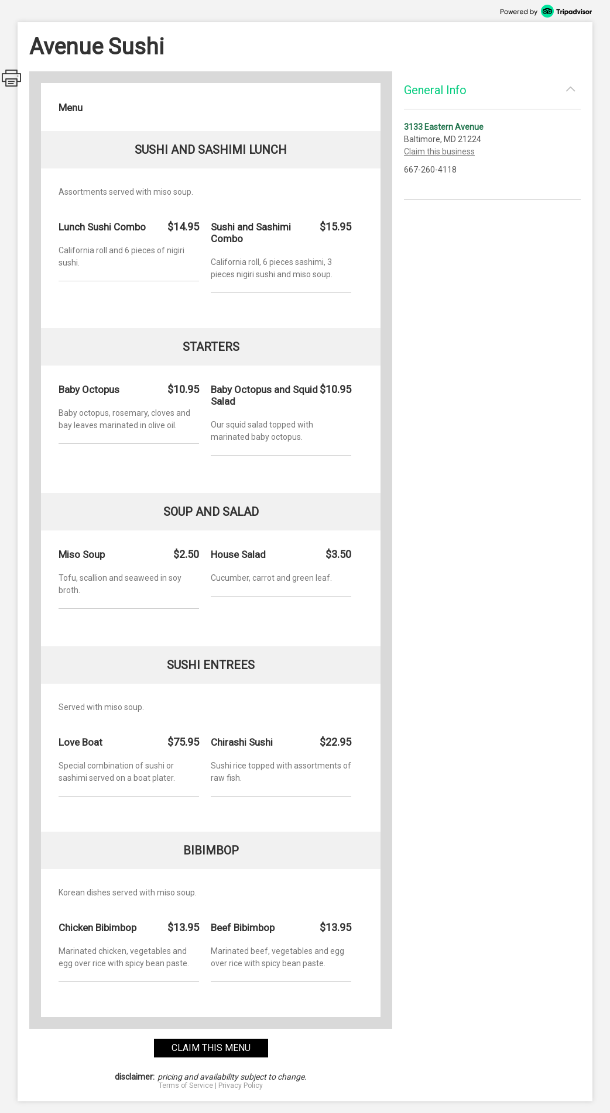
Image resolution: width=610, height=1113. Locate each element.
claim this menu (211, 1047)
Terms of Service (186, 1085)
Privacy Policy (240, 1085)
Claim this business (439, 151)
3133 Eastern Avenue (444, 127)
